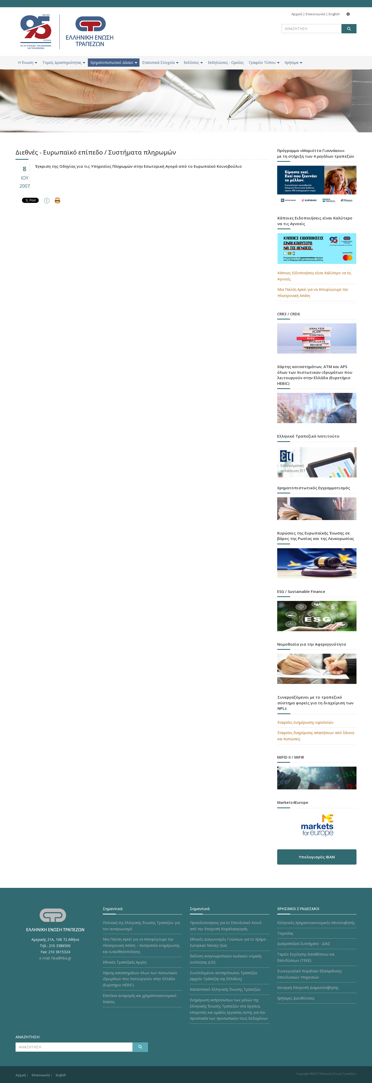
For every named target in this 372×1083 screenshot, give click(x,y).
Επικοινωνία (315, 14)
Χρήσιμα (293, 62)
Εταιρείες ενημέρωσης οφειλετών (305, 722)
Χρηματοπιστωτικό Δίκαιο (113, 62)
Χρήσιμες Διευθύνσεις (295, 998)
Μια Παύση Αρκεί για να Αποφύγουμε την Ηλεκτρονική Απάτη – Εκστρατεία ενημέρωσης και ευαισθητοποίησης (141, 945)
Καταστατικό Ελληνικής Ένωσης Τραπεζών (225, 989)
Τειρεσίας (285, 933)
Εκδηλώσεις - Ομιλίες (226, 62)
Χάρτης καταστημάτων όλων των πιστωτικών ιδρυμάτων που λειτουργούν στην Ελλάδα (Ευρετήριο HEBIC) (140, 979)
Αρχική (296, 14)
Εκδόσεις (193, 62)
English (334, 14)
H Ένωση (27, 62)
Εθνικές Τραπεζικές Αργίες (125, 962)
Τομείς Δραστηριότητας (63, 62)
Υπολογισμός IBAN (317, 856)
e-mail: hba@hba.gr (55, 958)
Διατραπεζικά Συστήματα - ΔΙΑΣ (303, 943)
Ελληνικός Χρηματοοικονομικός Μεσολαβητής (316, 922)
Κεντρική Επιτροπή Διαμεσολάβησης (307, 987)
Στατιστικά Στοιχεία (160, 62)
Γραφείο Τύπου (264, 62)
